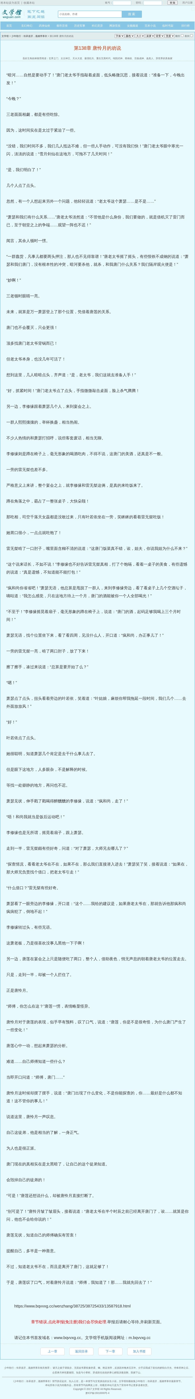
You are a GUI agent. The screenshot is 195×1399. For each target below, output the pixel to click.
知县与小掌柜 (83, 1372)
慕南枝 (128, 58)
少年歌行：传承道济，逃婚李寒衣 (29, 36)
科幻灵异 (97, 25)
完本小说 (150, 25)
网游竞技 (114, 25)
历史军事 (79, 25)
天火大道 (77, 58)
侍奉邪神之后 (181, 1367)
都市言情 (62, 25)
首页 (9, 25)
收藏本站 (29, 2)
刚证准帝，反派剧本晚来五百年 (119, 1367)
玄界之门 (53, 58)
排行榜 (185, 25)
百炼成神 (139, 58)
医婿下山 (135, 1372)
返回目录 (81, 1351)
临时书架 (167, 25)
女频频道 (132, 25)
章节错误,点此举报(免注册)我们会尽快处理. (69, 1322)
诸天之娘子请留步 (62, 1367)
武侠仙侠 (44, 25)
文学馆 (25, 14)
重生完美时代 (103, 58)
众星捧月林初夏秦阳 (63, 1372)
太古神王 (65, 58)
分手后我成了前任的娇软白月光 (155, 1367)
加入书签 (139, 1351)
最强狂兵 (89, 58)
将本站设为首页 (10, 2)
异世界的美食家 (164, 58)
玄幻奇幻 (26, 25)
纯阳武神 (117, 58)
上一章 (52, 1351)
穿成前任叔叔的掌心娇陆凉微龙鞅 (110, 1372)
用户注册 (187, 2)
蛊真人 (149, 58)
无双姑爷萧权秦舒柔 (85, 1367)
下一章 (110, 1351)
